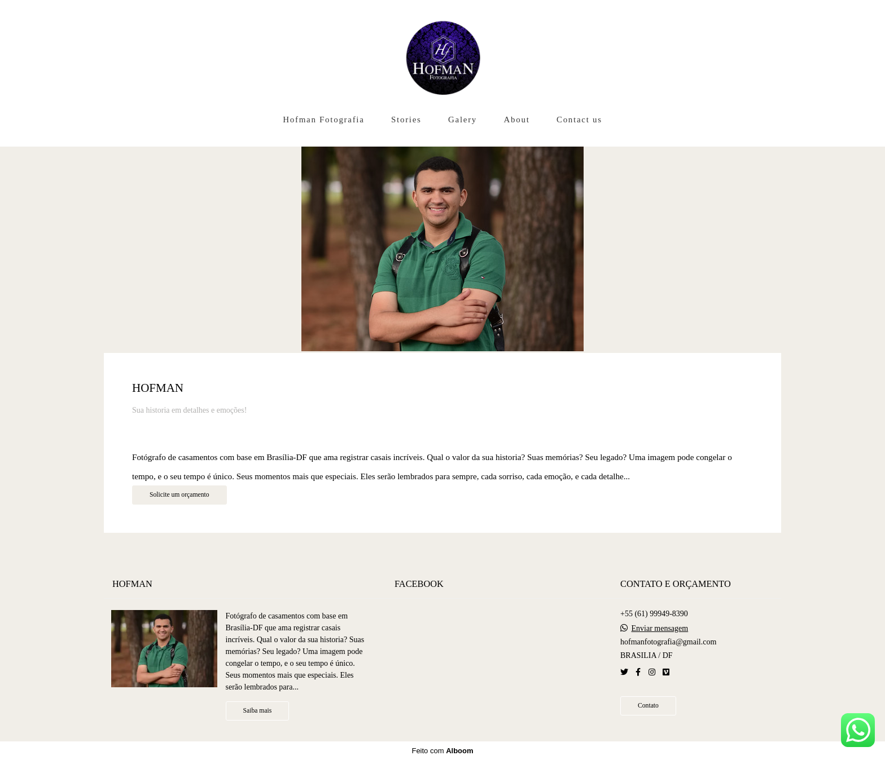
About (517, 119)
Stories (406, 119)
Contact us (579, 119)
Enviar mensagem (659, 629)
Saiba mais (257, 710)
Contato (648, 705)
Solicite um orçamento (179, 494)
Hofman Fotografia (323, 119)
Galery (462, 119)
